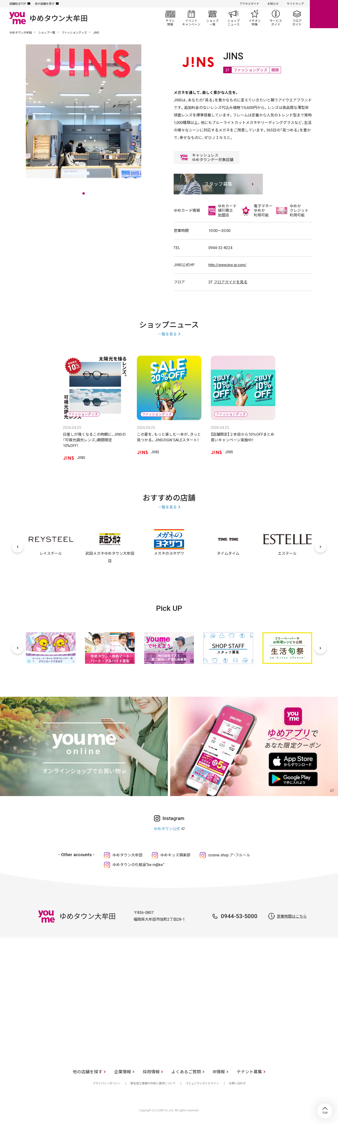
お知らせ (273, 3)
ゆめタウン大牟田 (20, 32)
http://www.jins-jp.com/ (227, 265)
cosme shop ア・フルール (229, 855)
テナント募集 (249, 1071)
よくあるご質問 (186, 1071)
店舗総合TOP (17, 3)
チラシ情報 (170, 18)
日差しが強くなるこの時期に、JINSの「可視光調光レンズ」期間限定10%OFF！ (94, 440)
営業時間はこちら (292, 916)
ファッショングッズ (74, 32)
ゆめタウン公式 (167, 829)
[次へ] (320, 547)
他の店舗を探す (44, 3)
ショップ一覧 (212, 18)
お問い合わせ (237, 1083)
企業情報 (122, 1071)
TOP (324, 1110)
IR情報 (219, 1071)
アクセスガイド (249, 3)
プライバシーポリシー (106, 1083)
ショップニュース (233, 18)
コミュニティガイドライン (202, 1083)
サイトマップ (295, 3)
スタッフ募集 (218, 184)
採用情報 (151, 1071)
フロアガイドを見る (230, 282)
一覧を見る (167, 334)
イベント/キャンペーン (191, 18)
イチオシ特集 (254, 18)
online (324, 14)
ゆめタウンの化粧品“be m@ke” (138, 864)
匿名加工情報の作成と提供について (153, 1083)
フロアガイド (296, 18)
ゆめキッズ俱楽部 (175, 855)
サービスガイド (275, 18)
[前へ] (17, 547)
